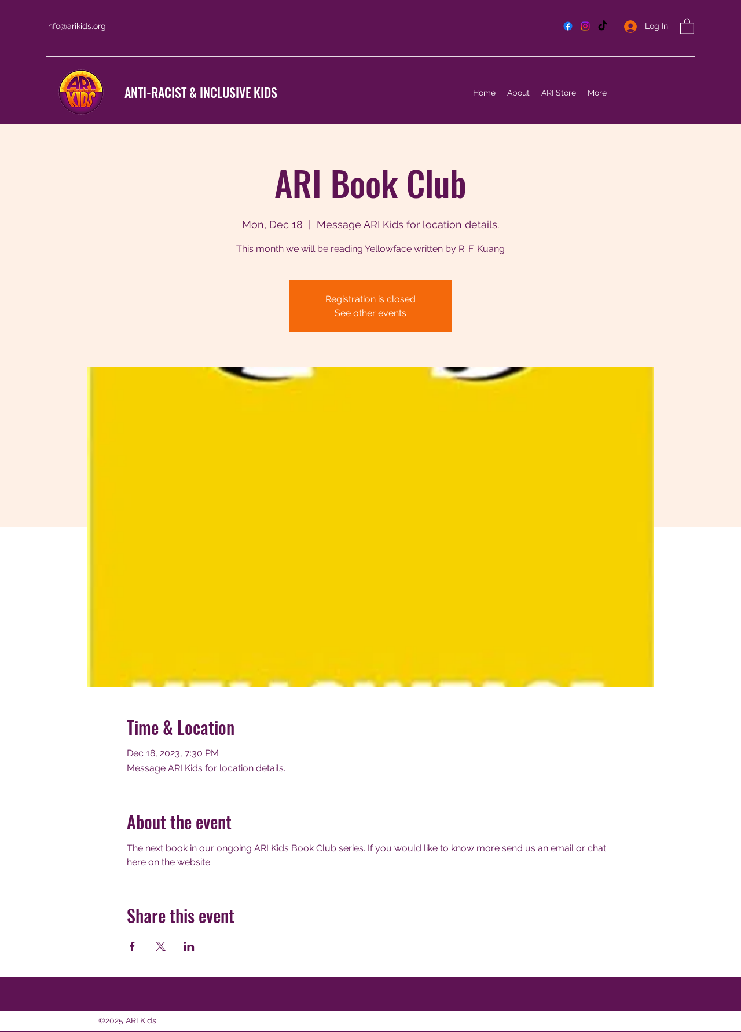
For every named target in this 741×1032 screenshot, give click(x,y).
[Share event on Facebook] (132, 946)
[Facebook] (568, 26)
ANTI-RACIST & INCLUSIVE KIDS (200, 92)
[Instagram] (585, 26)
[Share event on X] (160, 946)
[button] (687, 25)
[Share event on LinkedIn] (189, 946)
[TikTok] (602, 26)
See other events (370, 313)
